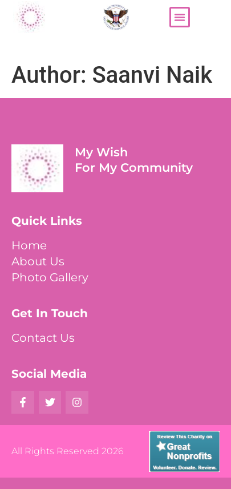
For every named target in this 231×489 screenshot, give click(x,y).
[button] (179, 17)
